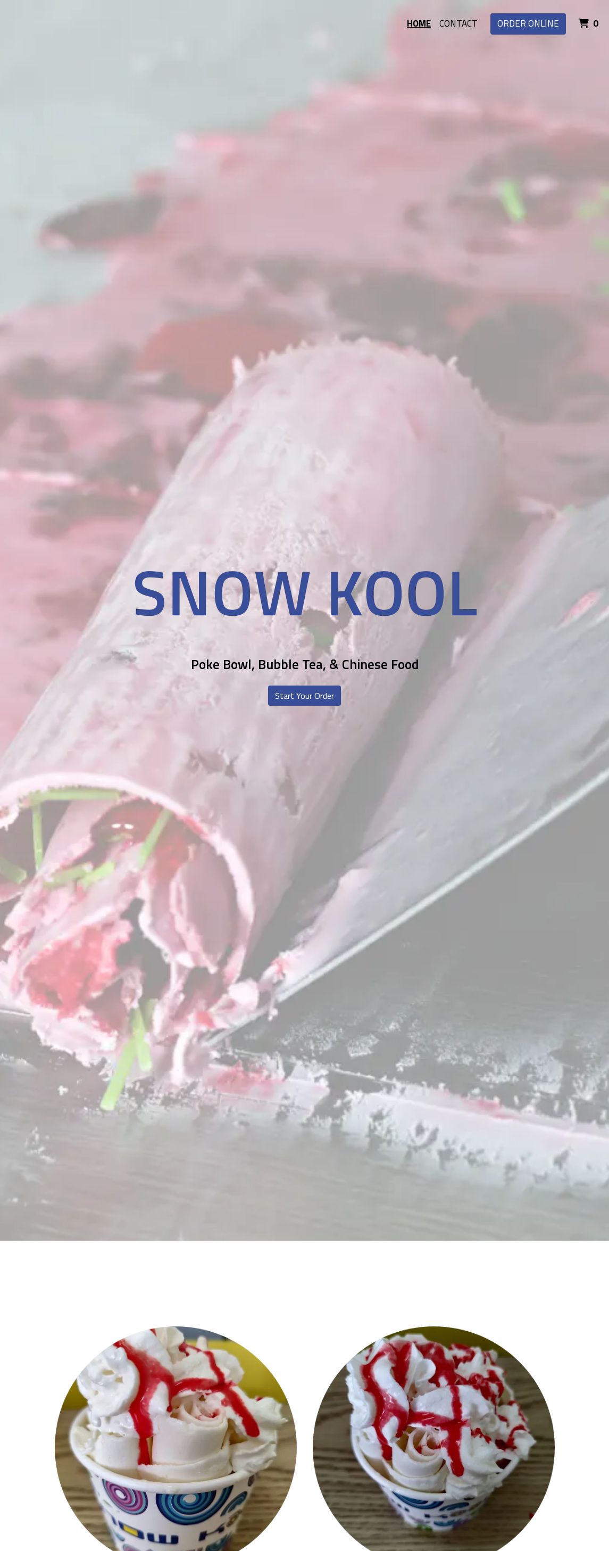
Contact (458, 23)
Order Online (528, 23)
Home (419, 23)
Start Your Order (304, 695)
